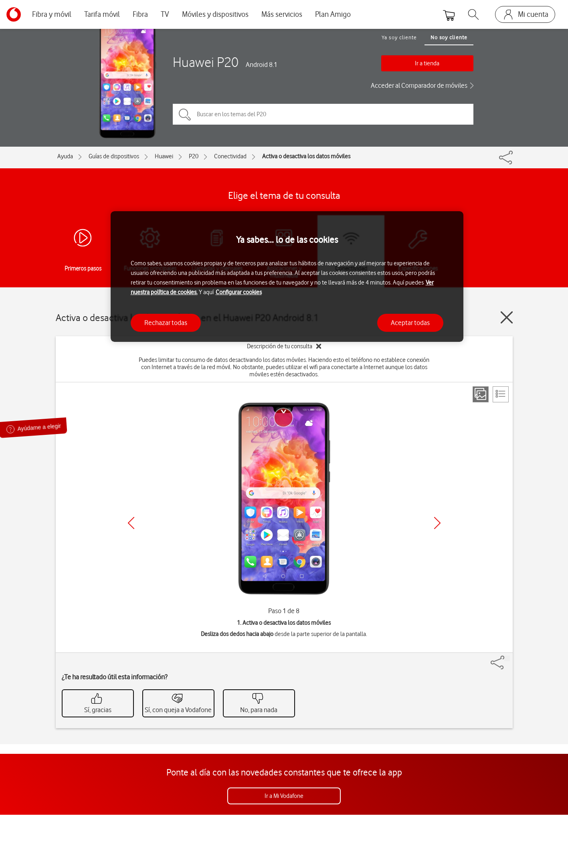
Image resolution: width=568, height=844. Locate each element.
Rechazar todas (165, 323)
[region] (287, 276)
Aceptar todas (410, 323)
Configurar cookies (239, 292)
